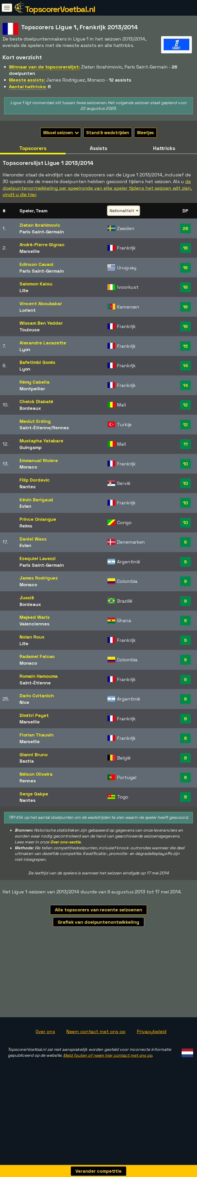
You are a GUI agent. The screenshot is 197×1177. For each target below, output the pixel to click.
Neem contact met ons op (95, 1054)
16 (185, 248)
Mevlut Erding (35, 421)
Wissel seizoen (61, 132)
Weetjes (145, 132)
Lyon (25, 349)
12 (185, 405)
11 (185, 444)
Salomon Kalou (35, 284)
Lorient (27, 310)
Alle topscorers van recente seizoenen (98, 910)
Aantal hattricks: (27, 86)
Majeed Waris (34, 617)
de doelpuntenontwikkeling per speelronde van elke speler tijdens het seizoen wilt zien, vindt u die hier (97, 187)
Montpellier (32, 389)
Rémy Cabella (34, 382)
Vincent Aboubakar (40, 303)
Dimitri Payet (34, 715)
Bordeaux (30, 408)
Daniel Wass (33, 539)
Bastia (26, 761)
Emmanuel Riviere (38, 460)
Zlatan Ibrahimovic (39, 225)
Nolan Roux (32, 637)
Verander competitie (98, 1171)
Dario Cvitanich (36, 696)
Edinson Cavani (36, 264)
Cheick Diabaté (36, 401)
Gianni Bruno (33, 754)
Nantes (27, 487)
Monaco (28, 467)
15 (185, 346)
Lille (24, 290)
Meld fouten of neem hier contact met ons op (107, 1078)
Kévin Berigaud (36, 500)
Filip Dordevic (34, 480)
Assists (98, 148)
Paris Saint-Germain (41, 232)
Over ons (45, 1054)
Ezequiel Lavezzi (37, 558)
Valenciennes (34, 624)
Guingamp (30, 447)
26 (185, 228)
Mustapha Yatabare (41, 441)
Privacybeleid (151, 1054)
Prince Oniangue (37, 519)
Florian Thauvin (36, 735)
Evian (25, 506)
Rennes (60, 428)
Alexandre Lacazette (42, 343)
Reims (26, 526)
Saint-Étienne (35, 428)
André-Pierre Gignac (42, 244)
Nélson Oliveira (36, 774)
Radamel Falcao (37, 656)
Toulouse (29, 330)
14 (185, 365)
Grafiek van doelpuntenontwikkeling (98, 922)
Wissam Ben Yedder (41, 323)
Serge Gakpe (33, 794)
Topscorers (32, 148)
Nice (24, 702)
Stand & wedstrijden (107, 132)
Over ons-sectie (65, 842)
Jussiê (26, 598)
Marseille (29, 251)
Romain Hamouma (38, 676)
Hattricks (164, 148)
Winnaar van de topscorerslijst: (44, 67)
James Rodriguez (38, 578)
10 (185, 464)
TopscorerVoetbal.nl (60, 9)
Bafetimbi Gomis (37, 362)
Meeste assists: (27, 80)
